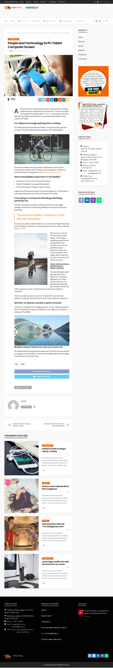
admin (11, 50)
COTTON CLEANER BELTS (49, 634)
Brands (36, 2)
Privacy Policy (18, 656)
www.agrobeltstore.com (89, 179)
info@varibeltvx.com (95, 171)
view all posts (26, 407)
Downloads (52, 2)
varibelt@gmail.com (94, 173)
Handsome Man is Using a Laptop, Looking (54, 450)
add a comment (23, 388)
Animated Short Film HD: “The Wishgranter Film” (53, 525)
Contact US (61, 2)
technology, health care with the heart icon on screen (55, 563)
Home (22, 2)
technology (13, 39)
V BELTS (44, 610)
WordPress (47, 114)
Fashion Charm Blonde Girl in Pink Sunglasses (55, 487)
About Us (28, 2)
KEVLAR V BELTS (46, 616)
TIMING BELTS (46, 622)
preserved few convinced (52, 172)
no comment (25, 50)
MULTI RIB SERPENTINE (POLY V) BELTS (54, 628)
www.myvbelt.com (87, 181)
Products (43, 2)
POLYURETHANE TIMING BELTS (51, 640)
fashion (46, 483)
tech (32, 50)
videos (45, 521)
